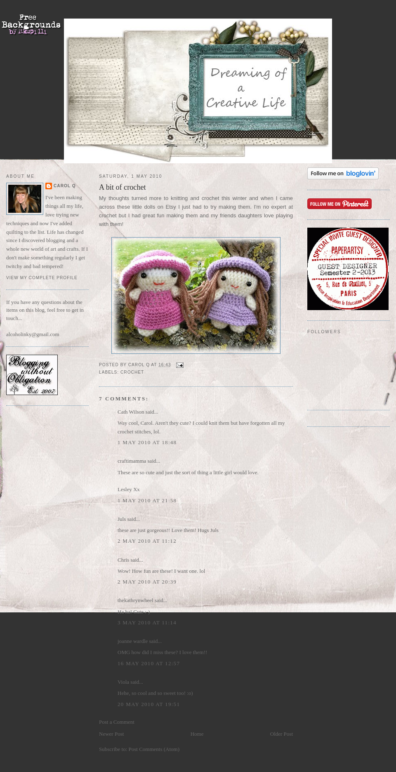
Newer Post (111, 734)
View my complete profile (42, 277)
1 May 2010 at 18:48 (147, 442)
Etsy (171, 207)
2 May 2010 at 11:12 (147, 541)
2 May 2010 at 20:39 (147, 582)
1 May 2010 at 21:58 (147, 500)
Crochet (132, 372)
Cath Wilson (131, 412)
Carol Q (65, 186)
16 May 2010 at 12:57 (149, 663)
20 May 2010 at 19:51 (149, 704)
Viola (124, 682)
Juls (122, 519)
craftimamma (132, 461)
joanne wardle (133, 641)
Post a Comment (116, 722)
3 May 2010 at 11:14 (147, 622)
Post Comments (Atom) (154, 749)
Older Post (281, 734)
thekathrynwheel (135, 600)
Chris (123, 560)
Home (197, 734)
